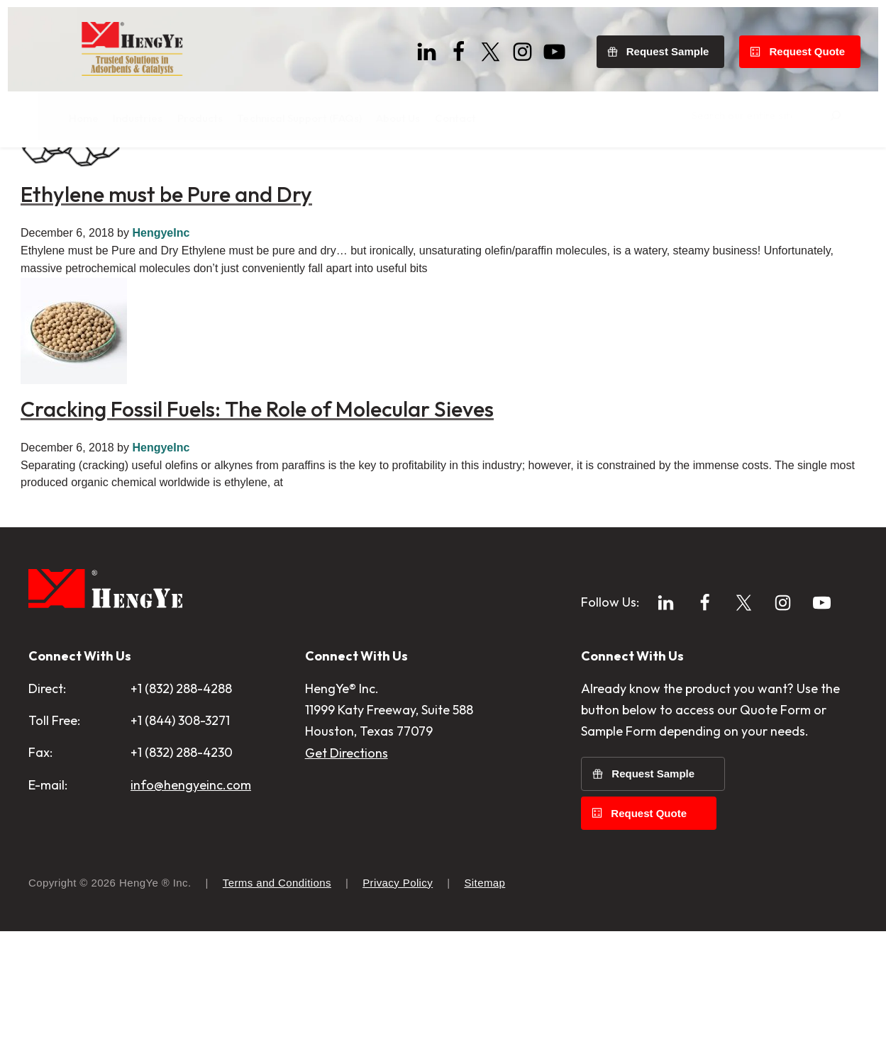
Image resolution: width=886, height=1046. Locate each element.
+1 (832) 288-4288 (181, 827)
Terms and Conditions (277, 997)
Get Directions (346, 891)
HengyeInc (160, 371)
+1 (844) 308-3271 (180, 859)
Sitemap (484, 997)
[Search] (863, 112)
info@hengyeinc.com (191, 923)
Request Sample (675, 44)
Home (43, 172)
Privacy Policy (397, 997)
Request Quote (815, 44)
